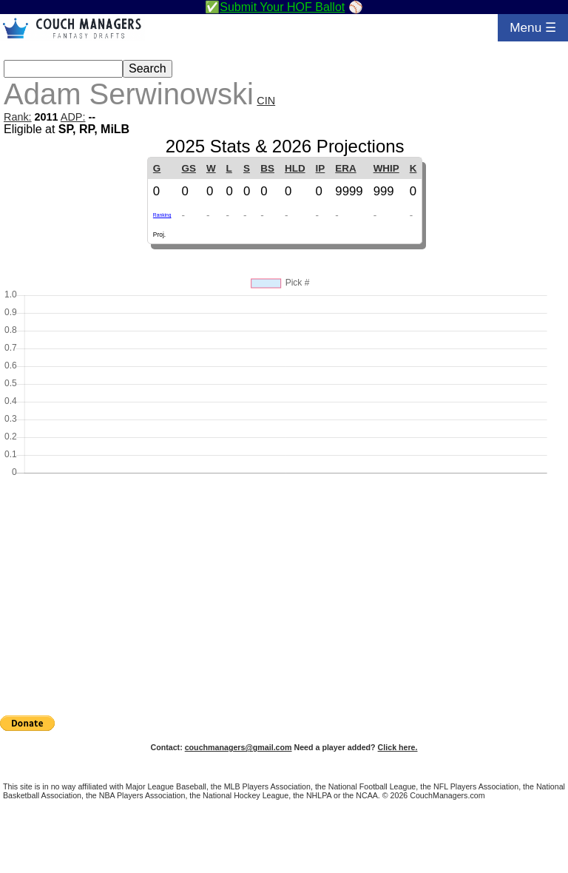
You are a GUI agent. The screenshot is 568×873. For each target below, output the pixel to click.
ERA (345, 168)
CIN (266, 101)
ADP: (73, 117)
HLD (295, 168)
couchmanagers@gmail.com (238, 747)
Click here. (398, 747)
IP (320, 168)
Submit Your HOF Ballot (282, 7)
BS (267, 168)
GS (189, 168)
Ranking (162, 215)
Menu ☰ (533, 27)
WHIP (386, 168)
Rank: (18, 117)
